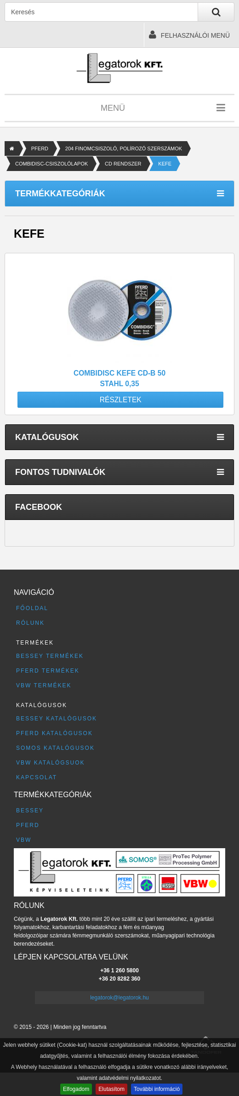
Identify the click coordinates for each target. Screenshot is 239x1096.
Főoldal (32, 608)
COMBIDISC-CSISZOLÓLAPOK (51, 163)
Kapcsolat (36, 777)
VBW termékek (43, 685)
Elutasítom (111, 1089)
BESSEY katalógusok (56, 718)
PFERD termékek (48, 671)
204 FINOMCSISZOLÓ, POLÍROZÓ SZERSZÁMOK (123, 148)
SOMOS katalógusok (55, 748)
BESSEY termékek (50, 656)
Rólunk (30, 623)
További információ (157, 1089)
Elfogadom (76, 1089)
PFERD (39, 148)
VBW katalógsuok (50, 762)
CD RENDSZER (123, 163)
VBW (23, 840)
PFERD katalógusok (54, 733)
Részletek (121, 400)
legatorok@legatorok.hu (119, 997)
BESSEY (30, 810)
